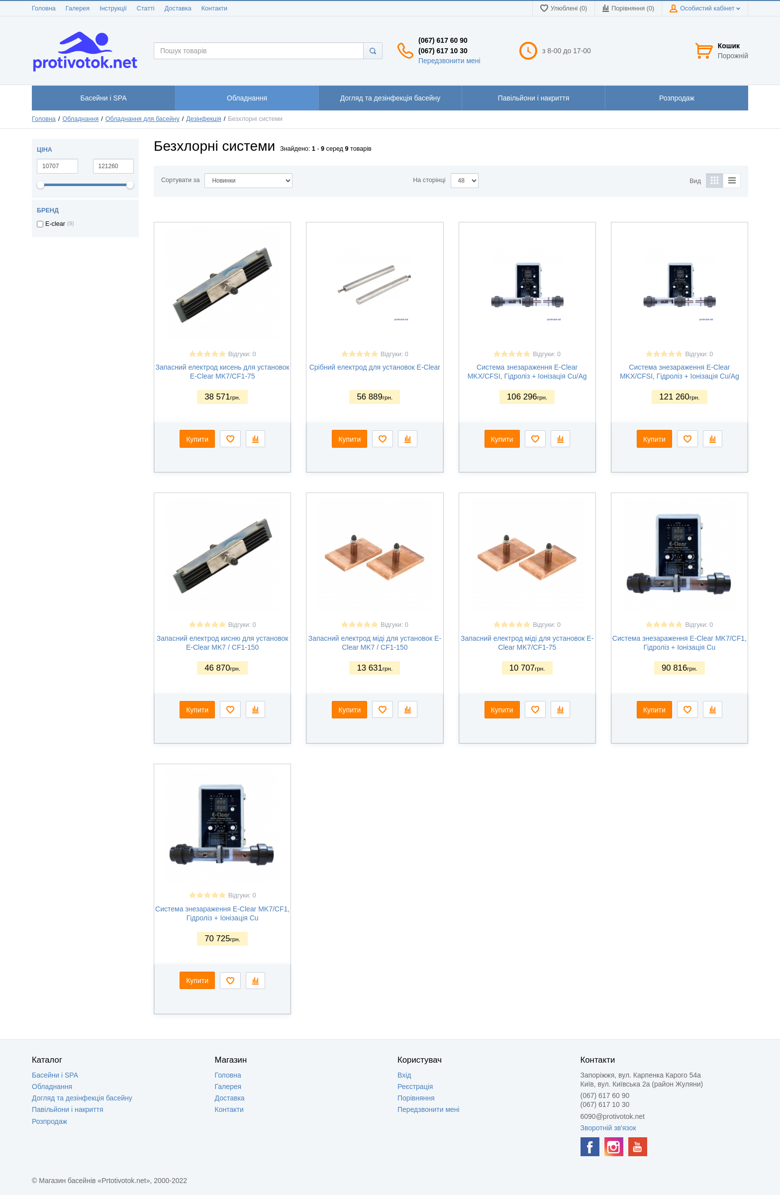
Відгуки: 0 (242, 354)
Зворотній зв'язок (608, 1128)
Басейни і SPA (55, 1075)
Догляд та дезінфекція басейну (82, 1098)
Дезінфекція (203, 118)
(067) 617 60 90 (443, 40)
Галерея (78, 8)
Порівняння (416, 1098)
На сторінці (429, 180)
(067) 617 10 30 (443, 51)
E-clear (55, 223)
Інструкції (113, 8)
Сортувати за (180, 180)
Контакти (214, 8)
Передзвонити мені (449, 61)
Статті (146, 8)
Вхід (404, 1075)
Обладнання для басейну (142, 118)
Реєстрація (415, 1087)
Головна (44, 8)
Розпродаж (49, 1121)
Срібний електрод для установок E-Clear (374, 367)
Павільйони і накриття (67, 1109)
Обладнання (80, 118)
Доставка (178, 8)
